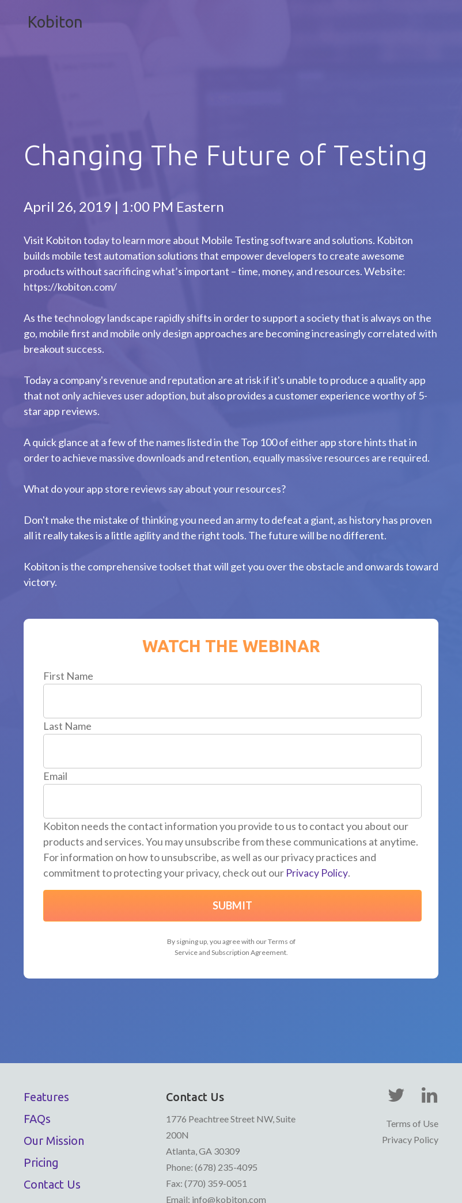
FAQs (37, 1057)
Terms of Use (412, 1062)
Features (46, 1035)
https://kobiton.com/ (71, 225)
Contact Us (52, 1123)
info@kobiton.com (229, 1138)
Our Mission (54, 1079)
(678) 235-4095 (225, 1106)
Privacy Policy (316, 811)
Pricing (41, 1101)
